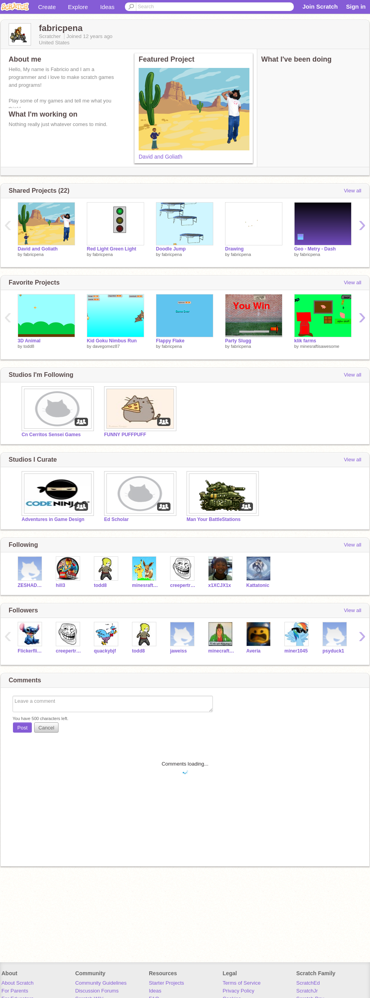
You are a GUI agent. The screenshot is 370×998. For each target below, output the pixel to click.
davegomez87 (106, 346)
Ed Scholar (116, 519)
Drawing (234, 249)
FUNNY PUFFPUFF (125, 434)
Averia (253, 651)
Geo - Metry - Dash (315, 249)
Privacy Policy (239, 991)
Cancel (46, 728)
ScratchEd (308, 983)
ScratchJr (307, 991)
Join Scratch (320, 6)
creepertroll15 (183, 585)
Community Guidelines (100, 983)
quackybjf (105, 651)
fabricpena (34, 254)
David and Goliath (160, 157)
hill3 (60, 585)
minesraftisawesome (319, 346)
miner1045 (296, 651)
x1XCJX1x (219, 585)
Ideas (107, 7)
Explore (78, 7)
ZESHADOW (31, 585)
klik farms (305, 341)
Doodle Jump (171, 249)
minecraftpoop (221, 651)
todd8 (29, 346)
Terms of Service (242, 983)
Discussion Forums (97, 991)
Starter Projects (166, 983)
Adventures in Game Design (53, 519)
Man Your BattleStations (213, 519)
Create (47, 7)
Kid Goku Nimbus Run (112, 341)
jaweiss (178, 651)
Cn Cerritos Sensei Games (51, 434)
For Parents (15, 991)
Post (22, 728)
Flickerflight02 (31, 651)
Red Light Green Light (111, 249)
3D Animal (29, 341)
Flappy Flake (170, 341)
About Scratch (18, 983)
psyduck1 (333, 651)
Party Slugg (238, 341)
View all (352, 191)
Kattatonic (257, 585)
